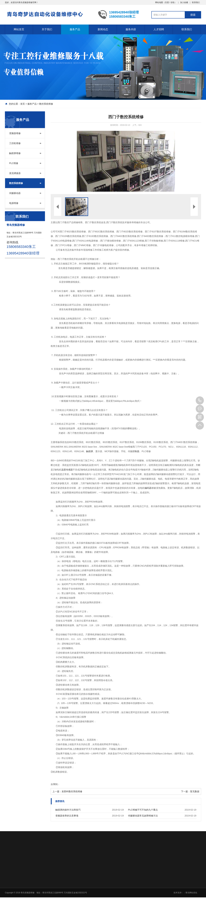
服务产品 (75, 29)
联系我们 (196, 2)
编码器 (148, 488)
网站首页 (19, 29)
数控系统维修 (46, 104)
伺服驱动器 (15, 193)
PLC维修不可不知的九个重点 (143, 809)
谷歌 (172, 2)
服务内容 (131, 29)
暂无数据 (194, 791)
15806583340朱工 (200, 400)
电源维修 (13, 203)
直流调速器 (15, 173)
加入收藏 (184, 2)
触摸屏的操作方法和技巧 (68, 809)
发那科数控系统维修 (72, 791)
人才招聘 (159, 29)
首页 (22, 104)
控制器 (135, 451)
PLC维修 (13, 163)
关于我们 (47, 29)
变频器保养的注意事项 (66, 815)
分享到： (55, 784)
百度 (167, 2)
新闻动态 (103, 29)
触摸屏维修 (15, 153)
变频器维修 (15, 133)
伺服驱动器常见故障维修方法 (143, 815)
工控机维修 (15, 143)
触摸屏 (89, 451)
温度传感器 (67, 469)
